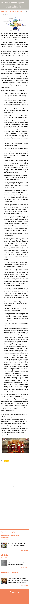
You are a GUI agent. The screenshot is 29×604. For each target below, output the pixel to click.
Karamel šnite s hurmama (9, 573)
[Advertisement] (14, 512)
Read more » (24, 550)
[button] (27, 12)
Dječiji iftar (5, 555)
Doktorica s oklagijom (14, 2)
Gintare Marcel (17, 595)
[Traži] (27, 3)
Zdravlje (7, 461)
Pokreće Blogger (14, 592)
